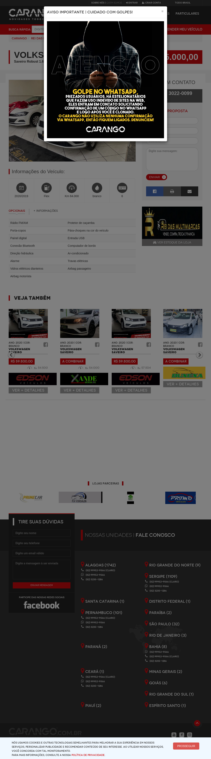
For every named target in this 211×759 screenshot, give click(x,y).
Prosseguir (186, 746)
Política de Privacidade (88, 755)
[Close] (162, 11)
